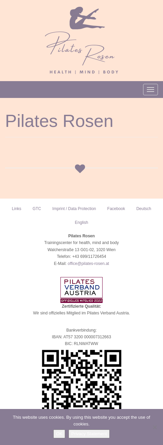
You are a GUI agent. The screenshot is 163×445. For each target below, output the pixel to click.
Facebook (116, 208)
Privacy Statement (89, 433)
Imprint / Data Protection (74, 208)
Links (16, 208)
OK (59, 433)
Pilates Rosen (59, 121)
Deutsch (143, 208)
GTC (36, 208)
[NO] (154, 427)
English (81, 222)
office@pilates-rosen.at (88, 263)
